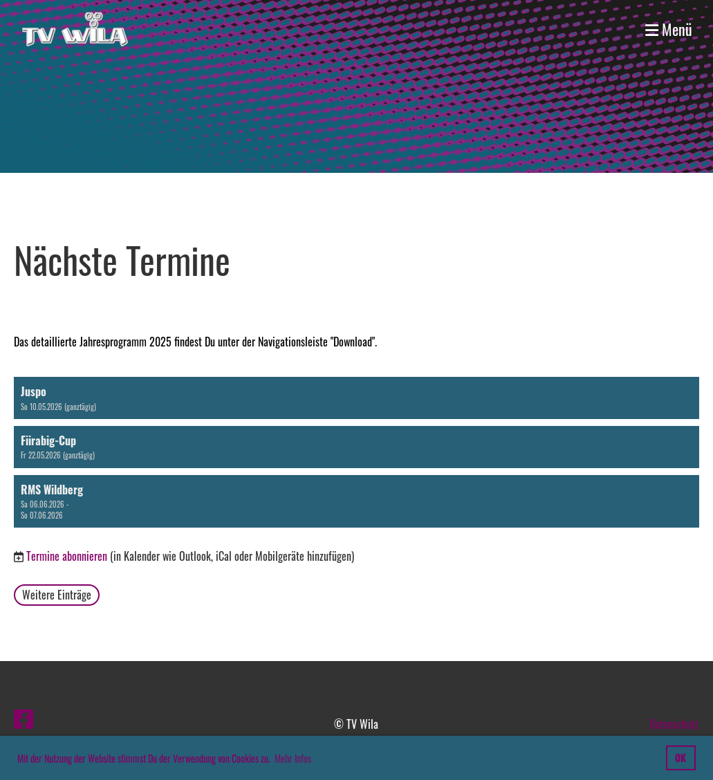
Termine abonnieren (66, 556)
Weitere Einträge (56, 594)
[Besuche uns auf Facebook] (23, 717)
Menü (668, 29)
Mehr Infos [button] (293, 758)
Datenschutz (674, 724)
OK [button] (680, 757)
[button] (356, 398)
